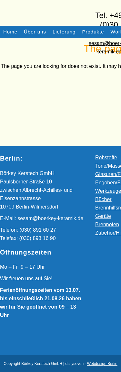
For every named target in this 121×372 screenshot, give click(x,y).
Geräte (103, 216)
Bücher (103, 199)
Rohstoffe (106, 157)
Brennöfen (107, 224)
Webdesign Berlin (102, 363)
